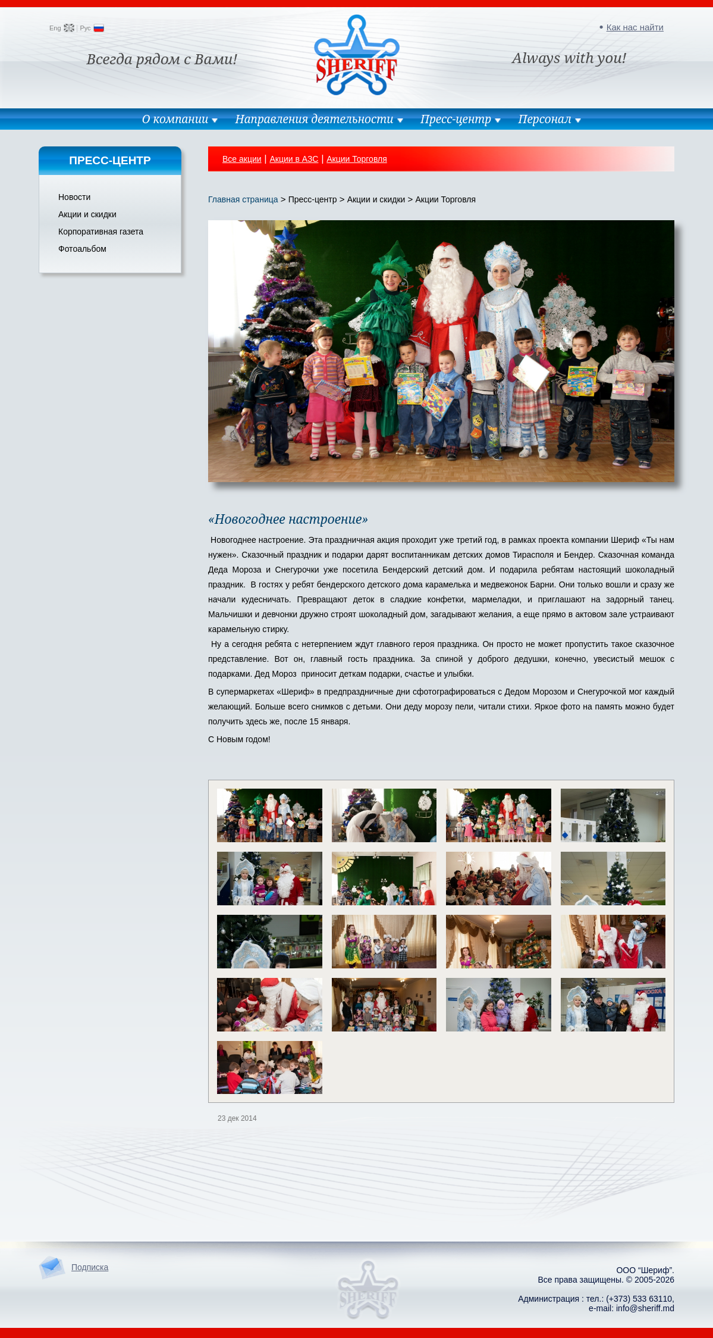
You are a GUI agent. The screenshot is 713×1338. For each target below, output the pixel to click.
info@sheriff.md (645, 1308)
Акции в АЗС (293, 159)
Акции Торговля (356, 159)
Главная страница (243, 199)
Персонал (545, 119)
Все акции (242, 159)
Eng (55, 28)
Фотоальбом (82, 249)
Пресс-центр (455, 119)
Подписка (89, 1267)
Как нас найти (635, 27)
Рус (85, 28)
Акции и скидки (87, 214)
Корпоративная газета (100, 231)
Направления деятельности (314, 119)
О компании (175, 119)
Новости (74, 197)
